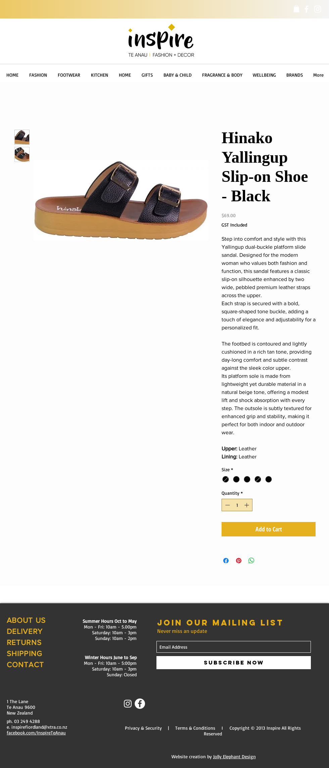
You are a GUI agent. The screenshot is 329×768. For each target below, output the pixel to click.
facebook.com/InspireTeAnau (36, 732)
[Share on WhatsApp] (251, 561)
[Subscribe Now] (233, 662)
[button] (296, 8)
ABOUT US (26, 620)
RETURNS (24, 642)
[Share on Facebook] (226, 561)
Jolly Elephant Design (234, 756)
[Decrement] (227, 505)
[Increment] (247, 505)
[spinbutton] (237, 505)
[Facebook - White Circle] (140, 703)
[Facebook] (306, 9)
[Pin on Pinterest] (239, 561)
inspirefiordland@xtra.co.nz (39, 727)
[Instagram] (317, 9)
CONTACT (25, 665)
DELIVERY (25, 631)
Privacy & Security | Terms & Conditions (170, 728)
